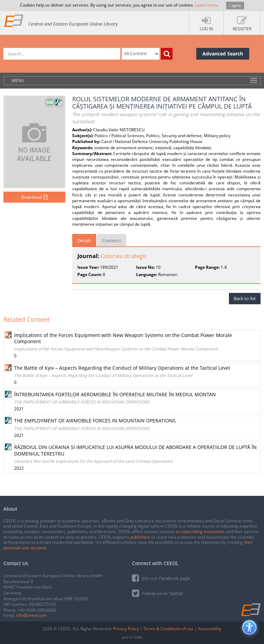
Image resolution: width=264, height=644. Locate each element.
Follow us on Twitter (157, 592)
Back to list (245, 298)
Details (84, 240)
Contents (111, 240)
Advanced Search (222, 53)
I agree (235, 5)
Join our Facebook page (161, 577)
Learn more (206, 5)
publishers (140, 537)
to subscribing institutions (200, 531)
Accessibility (209, 629)
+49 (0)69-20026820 (37, 610)
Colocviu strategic (124, 256)
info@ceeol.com (31, 615)
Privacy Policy (126, 629)
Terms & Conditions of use (168, 629)
